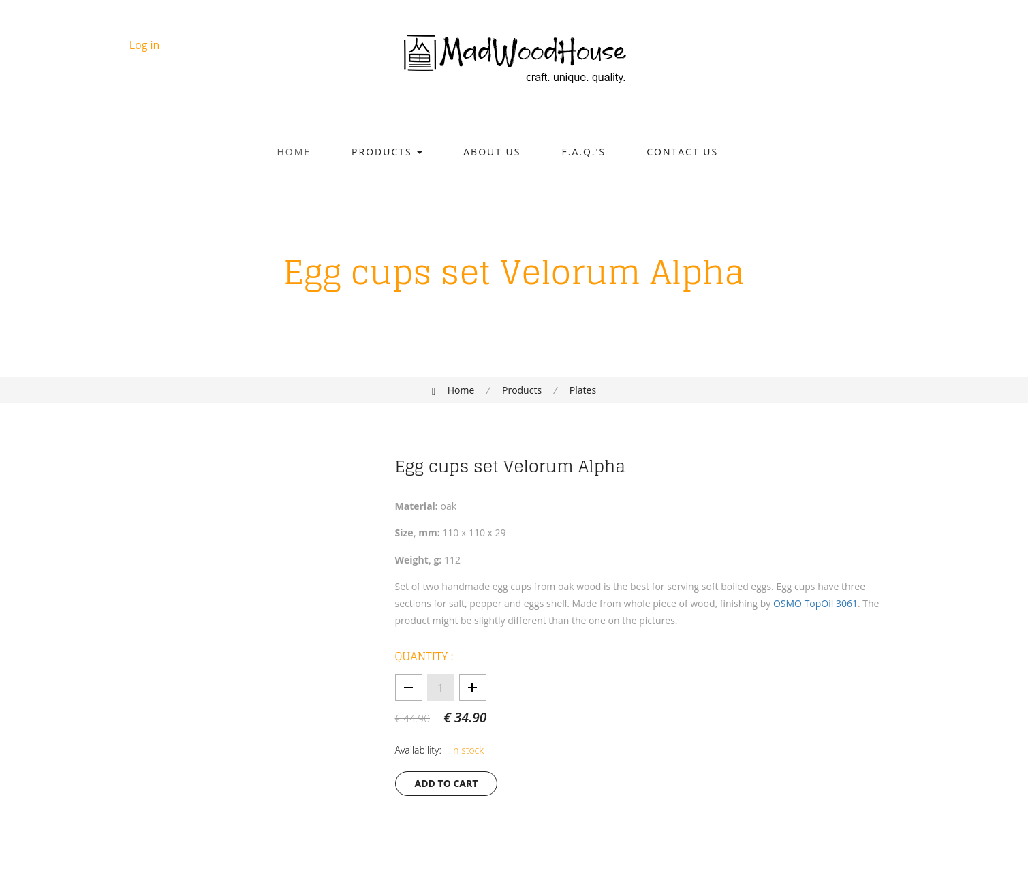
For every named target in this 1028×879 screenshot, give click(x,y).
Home (294, 151)
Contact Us (682, 151)
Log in (144, 44)
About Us (491, 151)
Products (387, 151)
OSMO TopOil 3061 (815, 603)
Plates (583, 390)
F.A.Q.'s (584, 151)
